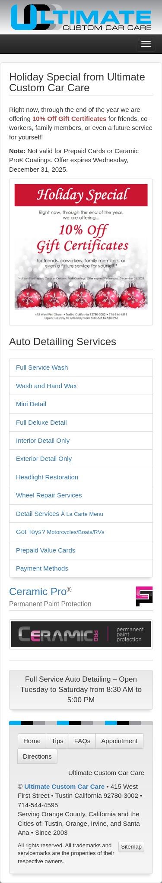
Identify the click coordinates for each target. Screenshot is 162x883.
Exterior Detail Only (44, 458)
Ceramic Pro (38, 591)
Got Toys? (60, 531)
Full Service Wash (42, 367)
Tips (57, 740)
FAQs (82, 740)
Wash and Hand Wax (46, 385)
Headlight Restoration (47, 477)
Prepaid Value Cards (45, 550)
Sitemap (131, 846)
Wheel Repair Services (49, 495)
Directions (37, 756)
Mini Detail (31, 404)
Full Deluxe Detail (41, 422)
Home (32, 740)
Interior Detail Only (43, 440)
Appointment (119, 740)
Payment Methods (42, 568)
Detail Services (59, 513)
